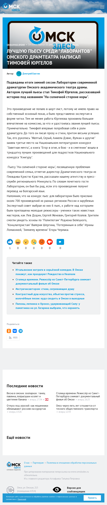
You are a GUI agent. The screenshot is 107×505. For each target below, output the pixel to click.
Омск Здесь (11, 7)
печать (75, 44)
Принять (92, 497)
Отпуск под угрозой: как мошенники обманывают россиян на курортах (27, 407)
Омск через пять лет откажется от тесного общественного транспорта (77, 407)
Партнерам (38, 462)
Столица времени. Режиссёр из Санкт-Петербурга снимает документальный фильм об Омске (78, 396)
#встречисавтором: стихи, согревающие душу (45, 289)
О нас (27, 462)
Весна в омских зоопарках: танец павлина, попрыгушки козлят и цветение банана (26, 396)
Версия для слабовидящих (76, 489)
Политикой (22, 499)
